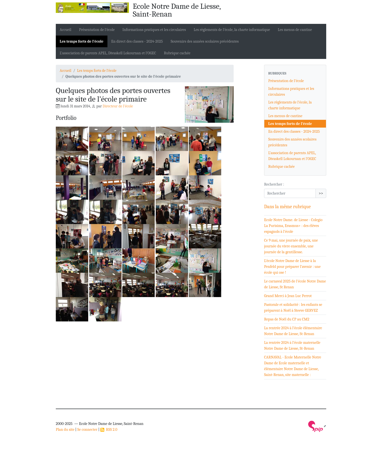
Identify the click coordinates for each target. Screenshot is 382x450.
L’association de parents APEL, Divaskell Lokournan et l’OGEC (108, 53)
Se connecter (87, 429)
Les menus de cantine (295, 30)
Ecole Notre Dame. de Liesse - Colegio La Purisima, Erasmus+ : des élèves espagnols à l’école (293, 226)
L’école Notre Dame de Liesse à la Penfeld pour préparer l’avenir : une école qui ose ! (292, 267)
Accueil (65, 30)
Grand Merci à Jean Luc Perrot (288, 296)
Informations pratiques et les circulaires (154, 30)
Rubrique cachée (177, 53)
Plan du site (65, 429)
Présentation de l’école (97, 30)
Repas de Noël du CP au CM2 (286, 319)
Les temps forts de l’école (82, 41)
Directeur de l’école (118, 106)
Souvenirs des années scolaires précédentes (205, 41)
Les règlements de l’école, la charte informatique (232, 30)
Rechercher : (274, 184)
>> (321, 193)
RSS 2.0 (108, 429)
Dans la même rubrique (287, 206)
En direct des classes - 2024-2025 (137, 41)
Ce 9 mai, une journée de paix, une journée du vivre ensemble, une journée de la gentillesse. (291, 246)
